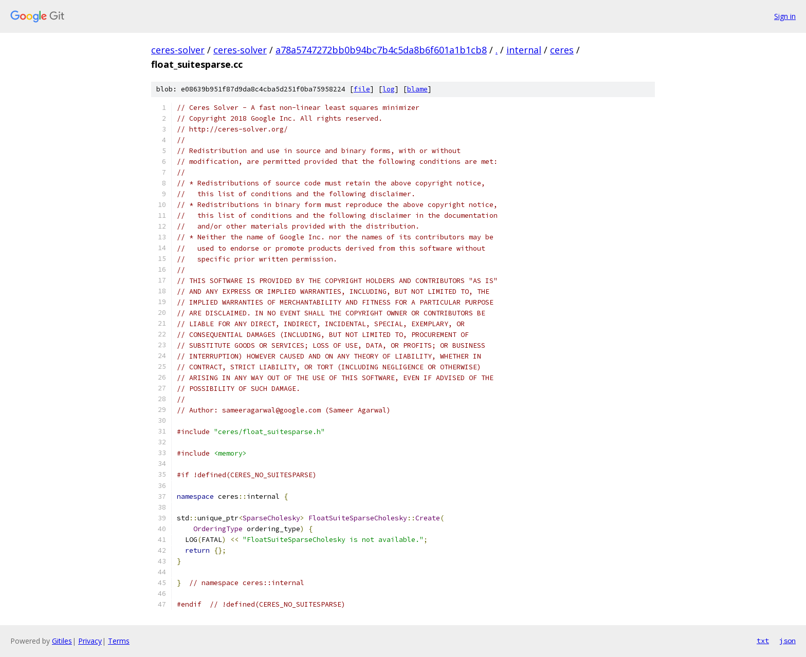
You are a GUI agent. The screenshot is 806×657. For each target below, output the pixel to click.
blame (417, 89)
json (787, 640)
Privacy (90, 641)
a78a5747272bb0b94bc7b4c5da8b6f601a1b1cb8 (381, 50)
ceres (562, 50)
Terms (119, 641)
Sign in (785, 16)
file (362, 89)
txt (763, 640)
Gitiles (62, 641)
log (388, 89)
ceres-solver (178, 50)
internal (523, 50)
